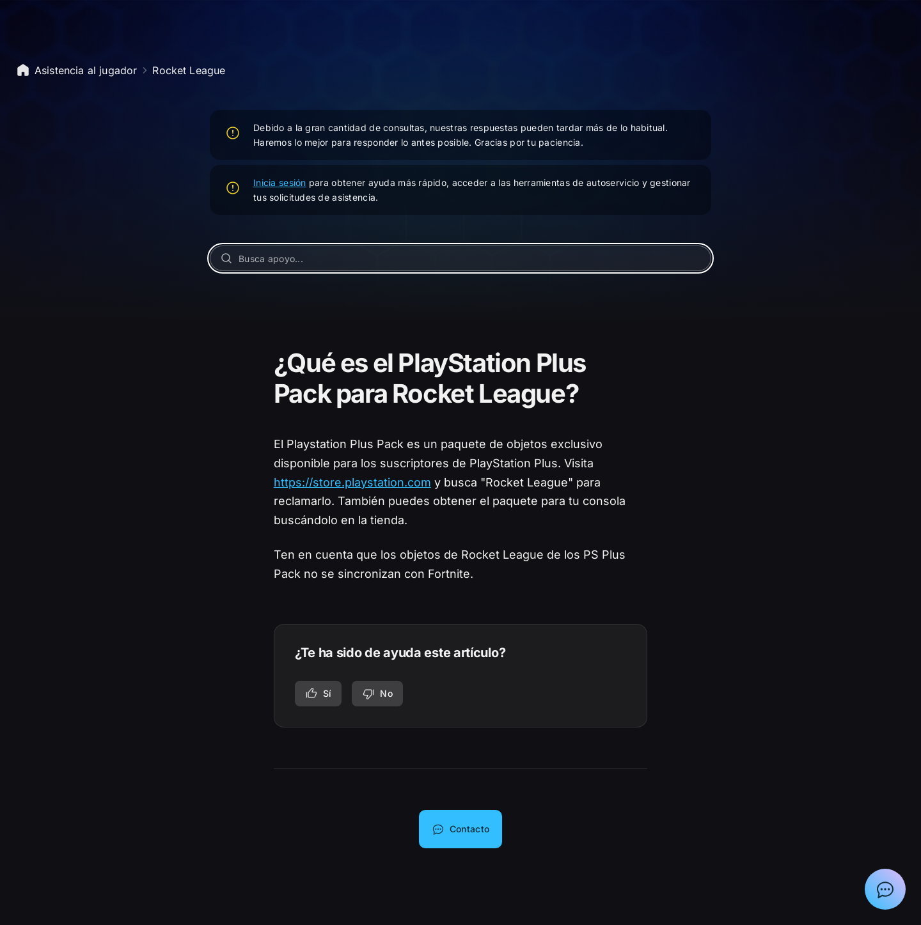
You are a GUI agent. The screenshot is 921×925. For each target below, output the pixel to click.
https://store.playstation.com (352, 482)
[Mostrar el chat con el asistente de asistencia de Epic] (885, 889)
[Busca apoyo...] (460, 258)
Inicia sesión (279, 182)
